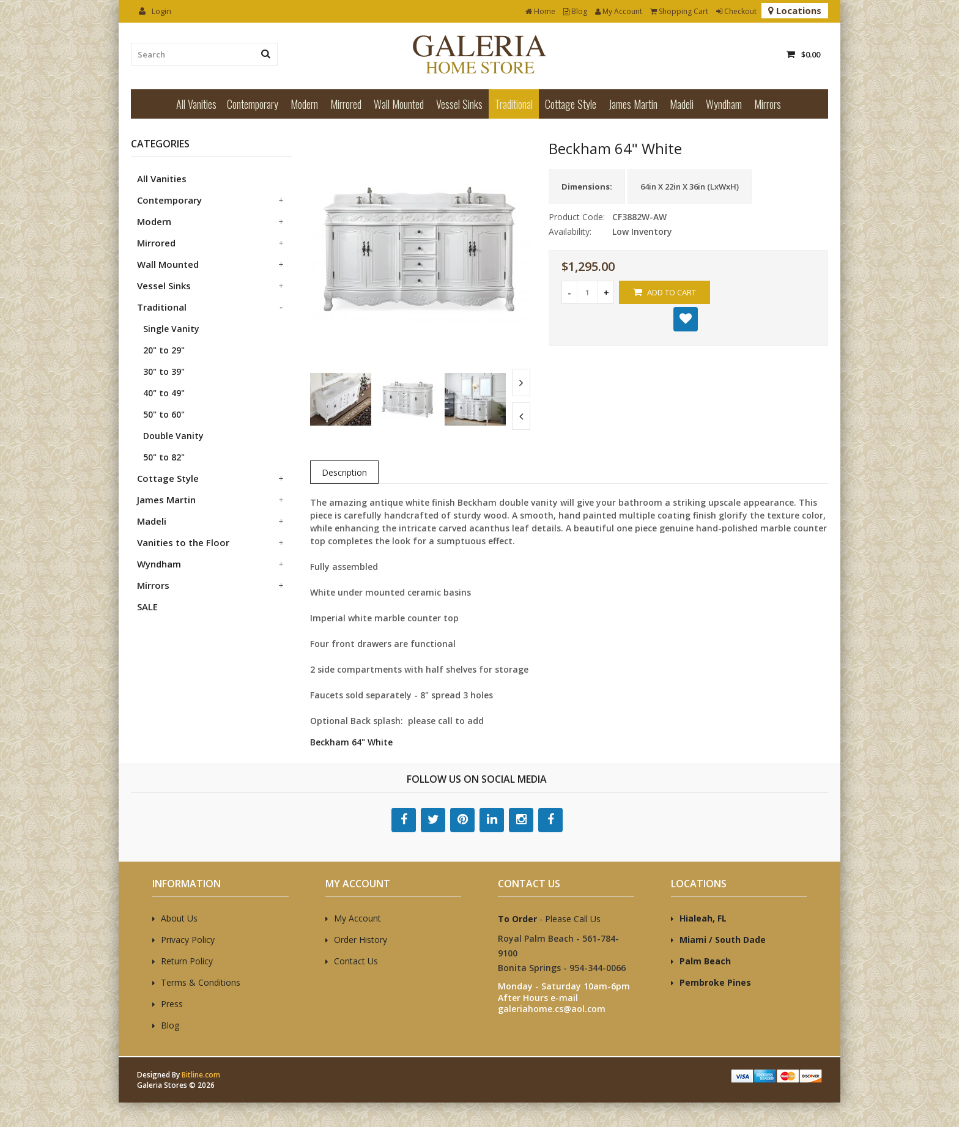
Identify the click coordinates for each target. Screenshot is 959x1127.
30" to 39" (164, 371)
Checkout (736, 11)
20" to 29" (164, 350)
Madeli (682, 104)
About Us (179, 918)
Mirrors (767, 104)
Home (540, 11)
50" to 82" (164, 457)
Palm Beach (705, 961)
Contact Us (356, 961)
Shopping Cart (679, 11)
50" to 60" (164, 414)
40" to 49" (164, 393)
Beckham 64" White (351, 742)
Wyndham (724, 104)
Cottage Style (570, 104)
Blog (575, 11)
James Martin (633, 104)
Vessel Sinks (459, 104)
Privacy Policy (188, 939)
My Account (618, 11)
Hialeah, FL (703, 918)
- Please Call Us (549, 919)
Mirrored (345, 104)
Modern (304, 104)
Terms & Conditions (200, 982)
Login (155, 11)
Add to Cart (664, 292)
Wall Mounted (399, 104)
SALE (147, 606)
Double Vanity (173, 436)
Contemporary (252, 104)
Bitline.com (201, 1075)
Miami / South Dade (722, 939)
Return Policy (187, 961)
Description (344, 472)
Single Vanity (171, 328)
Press (172, 1004)
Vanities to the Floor (183, 542)
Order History (360, 939)
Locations (794, 10)
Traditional (514, 104)
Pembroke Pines (715, 982)
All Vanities (196, 104)
